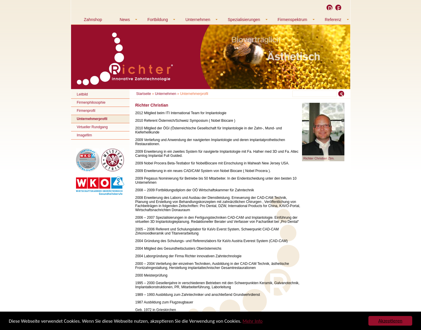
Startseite (143, 94)
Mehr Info (252, 321)
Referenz (333, 19)
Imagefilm (84, 135)
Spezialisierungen (244, 19)
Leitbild (82, 94)
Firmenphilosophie (91, 102)
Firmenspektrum (292, 19)
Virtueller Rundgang (92, 127)
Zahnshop (93, 19)
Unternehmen (197, 19)
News (125, 19)
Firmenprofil (86, 111)
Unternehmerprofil (92, 119)
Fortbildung (157, 19)
